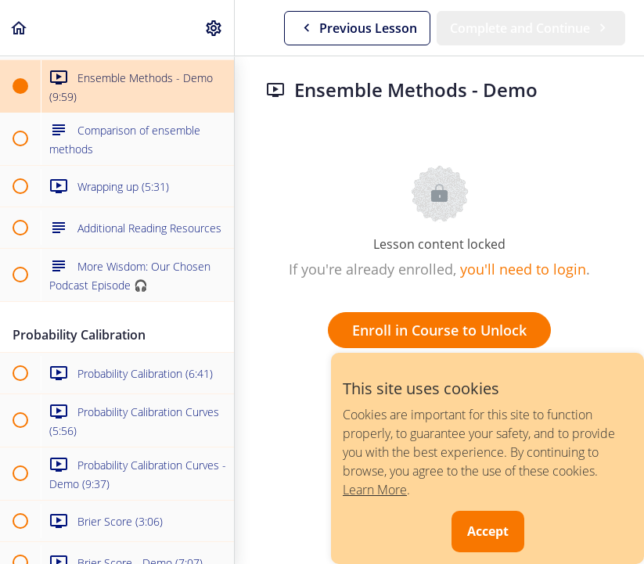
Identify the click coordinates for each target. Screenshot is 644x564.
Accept (488, 531)
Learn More (375, 489)
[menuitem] (214, 28)
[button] (19, 28)
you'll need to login (523, 269)
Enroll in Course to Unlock (439, 330)
